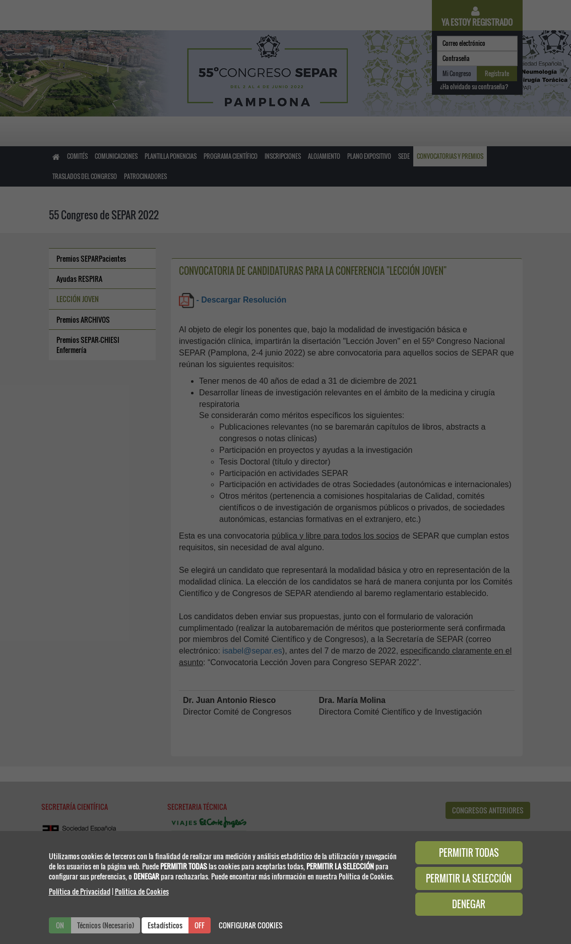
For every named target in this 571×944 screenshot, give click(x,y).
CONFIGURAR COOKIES (251, 925)
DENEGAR (468, 904)
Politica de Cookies (142, 891)
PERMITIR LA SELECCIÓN (469, 878)
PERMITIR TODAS (469, 852)
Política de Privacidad (79, 891)
